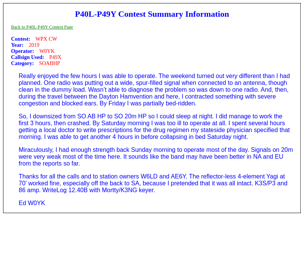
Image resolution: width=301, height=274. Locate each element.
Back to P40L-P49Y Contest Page (42, 27)
